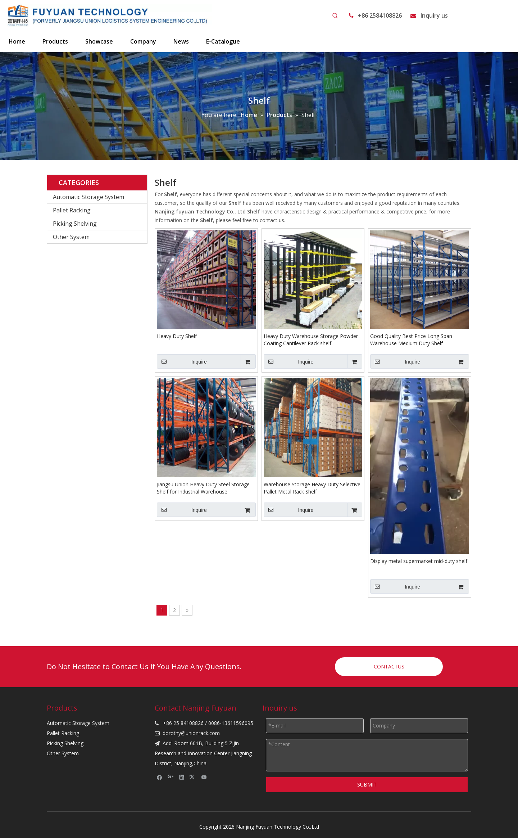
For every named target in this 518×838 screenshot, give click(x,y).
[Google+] (170, 777)
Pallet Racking (72, 210)
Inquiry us (434, 15)
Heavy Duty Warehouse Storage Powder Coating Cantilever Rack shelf (311, 340)
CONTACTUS (389, 666)
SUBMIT (367, 784)
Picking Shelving (75, 223)
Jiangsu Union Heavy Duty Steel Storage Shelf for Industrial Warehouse (203, 488)
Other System (71, 237)
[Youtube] (204, 777)
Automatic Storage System (88, 197)
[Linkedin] (181, 777)
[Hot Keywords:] (335, 15)
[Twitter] (192, 777)
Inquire (182, 361)
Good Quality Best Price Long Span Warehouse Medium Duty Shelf (411, 340)
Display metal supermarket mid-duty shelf (418, 561)
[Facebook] (159, 777)
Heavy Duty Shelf (177, 336)
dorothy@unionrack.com (191, 733)
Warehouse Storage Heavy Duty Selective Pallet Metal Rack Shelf (312, 488)
